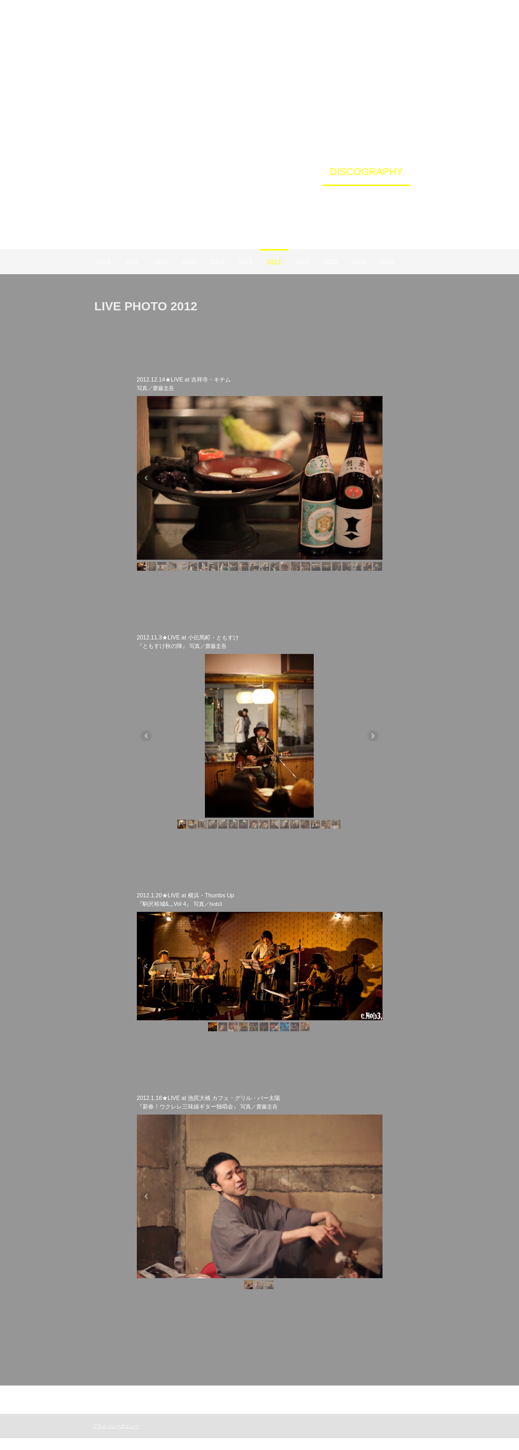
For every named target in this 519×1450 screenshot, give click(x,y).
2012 (274, 262)
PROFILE (294, 171)
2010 (330, 262)
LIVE (171, 171)
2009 (359, 262)
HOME (131, 171)
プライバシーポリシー (112, 1437)
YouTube (216, 198)
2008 (387, 262)
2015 (189, 262)
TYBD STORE (227, 171)
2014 (217, 262)
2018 (103, 262)
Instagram (140, 198)
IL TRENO (317, 198)
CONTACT (377, 198)
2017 (132, 262)
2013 (245, 262)
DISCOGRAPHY (366, 171)
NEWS (265, 198)
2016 (160, 262)
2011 (302, 262)
